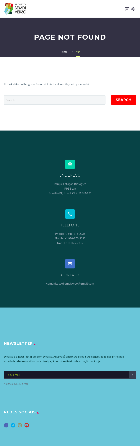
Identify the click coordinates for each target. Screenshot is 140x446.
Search (123, 100)
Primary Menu (120, 9)
